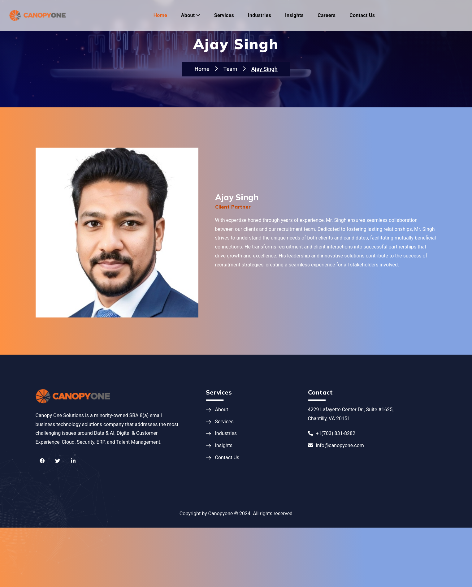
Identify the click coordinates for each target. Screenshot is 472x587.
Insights (294, 15)
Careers (327, 15)
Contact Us (362, 15)
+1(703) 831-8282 (331, 433)
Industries (259, 15)
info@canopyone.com (336, 445)
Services (224, 15)
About (188, 15)
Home (160, 15)
